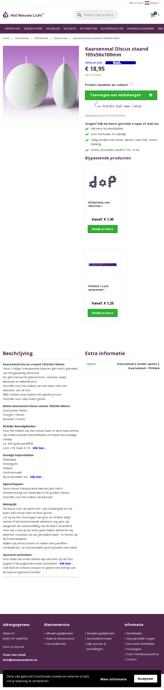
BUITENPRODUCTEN (112, 28)
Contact (131, 659)
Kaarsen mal (60, 38)
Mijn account (136, 2)
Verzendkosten (56, 644)
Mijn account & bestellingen (96, 646)
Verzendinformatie (99, 638)
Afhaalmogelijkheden (59, 633)
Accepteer (146, 679)
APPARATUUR (12, 28)
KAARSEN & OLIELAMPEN (140, 28)
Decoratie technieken (140, 644)
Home (6, 38)
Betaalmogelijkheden (101, 633)
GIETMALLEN (53, 28)
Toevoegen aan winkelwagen (115, 95)
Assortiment (22, 38)
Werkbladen (134, 633)
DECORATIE (70, 28)
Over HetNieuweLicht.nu (142, 654)
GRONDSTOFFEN (33, 28)
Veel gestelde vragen (140, 638)
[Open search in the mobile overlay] (96, 15)
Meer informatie (114, 679)
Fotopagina (133, 649)
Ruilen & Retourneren (60, 638)
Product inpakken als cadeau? (106, 85)
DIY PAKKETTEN (88, 28)
